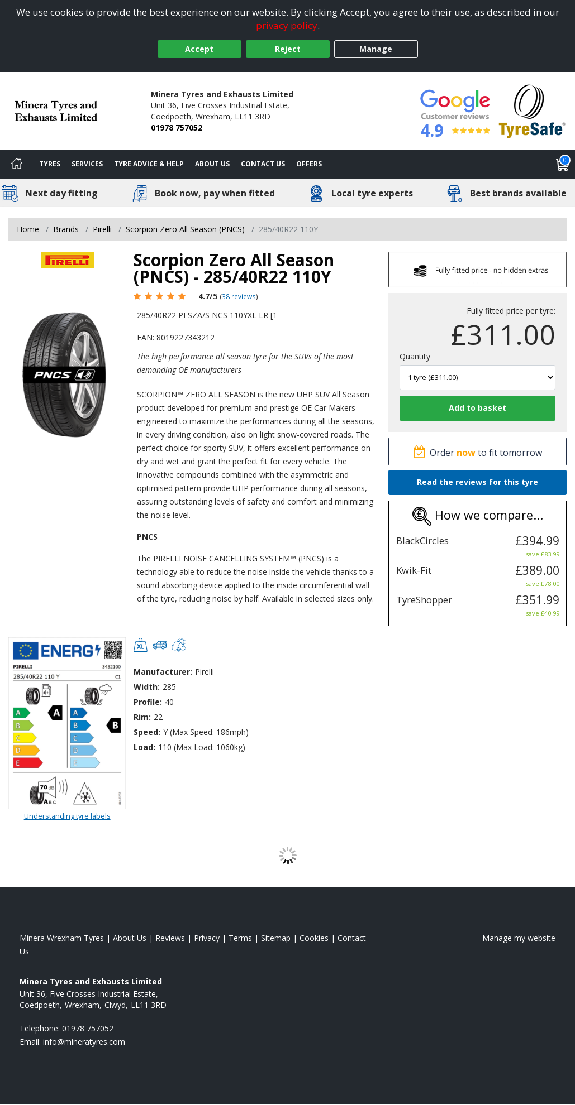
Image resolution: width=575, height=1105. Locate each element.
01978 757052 (176, 127)
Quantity (415, 356)
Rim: (142, 717)
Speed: (147, 732)
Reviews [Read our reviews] (170, 938)
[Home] (17, 164)
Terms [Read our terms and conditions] (240, 938)
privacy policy (286, 25)
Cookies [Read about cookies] (314, 938)
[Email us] (84, 1041)
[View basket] (562, 164)
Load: (144, 747)
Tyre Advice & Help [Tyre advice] (149, 164)
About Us (212, 164)
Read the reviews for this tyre (477, 482)
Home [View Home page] (28, 229)
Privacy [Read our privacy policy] (207, 938)
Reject (288, 49)
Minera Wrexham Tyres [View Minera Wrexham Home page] (62, 938)
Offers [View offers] (309, 164)
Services (87, 164)
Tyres (49, 164)
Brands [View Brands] (66, 229)
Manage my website (518, 938)
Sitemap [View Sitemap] (276, 938)
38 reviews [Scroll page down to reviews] (239, 296)
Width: (147, 686)
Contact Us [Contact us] (263, 164)
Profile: (148, 701)
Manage (375, 49)
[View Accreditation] (532, 110)
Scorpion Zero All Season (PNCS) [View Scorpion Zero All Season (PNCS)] (185, 229)
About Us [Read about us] (129, 938)
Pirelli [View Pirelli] (102, 229)
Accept (199, 49)
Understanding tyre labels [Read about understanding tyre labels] (67, 816)
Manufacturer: (163, 671)
